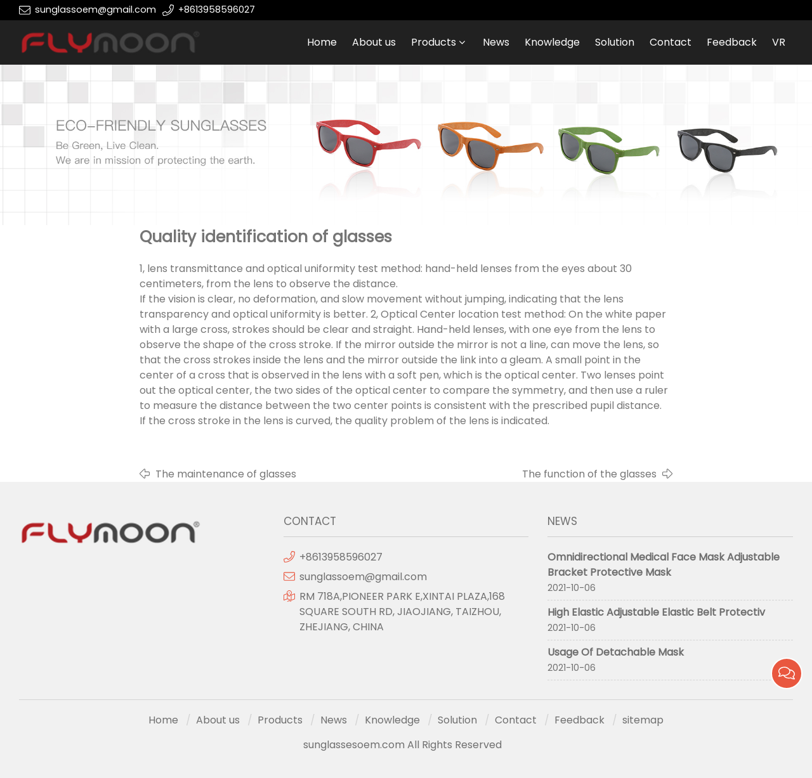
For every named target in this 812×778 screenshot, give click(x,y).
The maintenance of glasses (225, 474)
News (496, 42)
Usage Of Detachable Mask (615, 652)
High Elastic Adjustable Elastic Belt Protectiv (656, 612)
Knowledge (552, 42)
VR (778, 42)
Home (322, 42)
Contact (670, 42)
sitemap (643, 720)
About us (374, 42)
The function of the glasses (589, 474)
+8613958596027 (216, 9)
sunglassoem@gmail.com (95, 9)
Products (433, 42)
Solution (614, 42)
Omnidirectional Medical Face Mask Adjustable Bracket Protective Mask (663, 565)
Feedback (732, 42)
